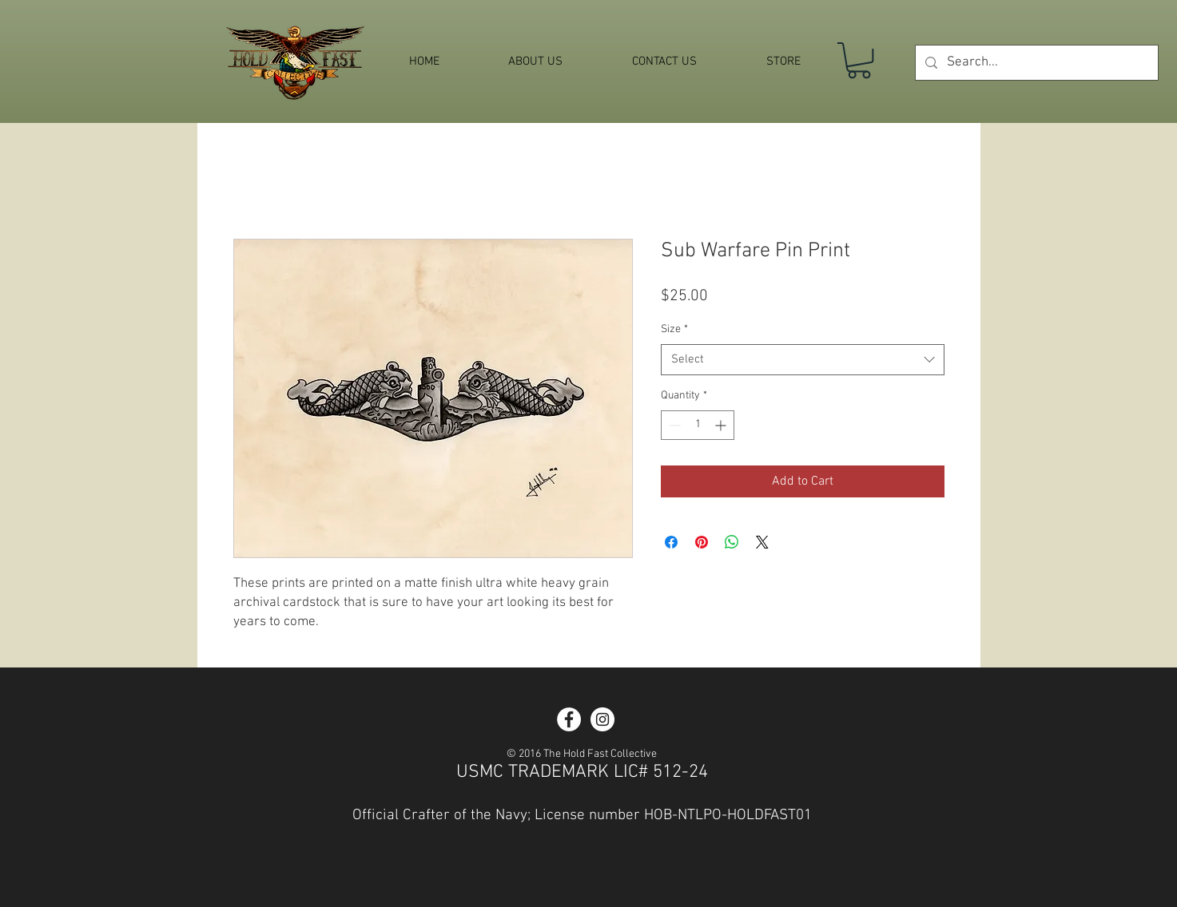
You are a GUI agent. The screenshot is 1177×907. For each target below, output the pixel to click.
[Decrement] (673, 425)
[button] (859, 60)
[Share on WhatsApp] (732, 542)
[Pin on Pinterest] (701, 542)
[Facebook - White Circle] (569, 719)
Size (674, 329)
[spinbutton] (697, 425)
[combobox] (802, 359)
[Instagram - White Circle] (602, 719)
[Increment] (722, 425)
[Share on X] (762, 542)
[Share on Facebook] (671, 542)
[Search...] (1035, 63)
